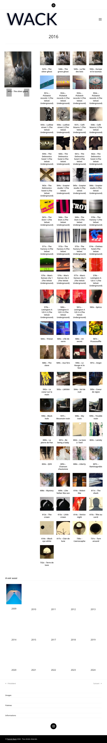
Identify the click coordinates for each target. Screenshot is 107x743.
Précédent (10, 683)
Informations (10, 715)
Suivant (97, 683)
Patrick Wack (12, 739)
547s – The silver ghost (18, 91)
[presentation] (9, 93)
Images (8, 695)
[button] (100, 19)
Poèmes (8, 705)
